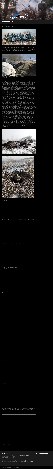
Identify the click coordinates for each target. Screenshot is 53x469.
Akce (5, 444)
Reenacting (9, 444)
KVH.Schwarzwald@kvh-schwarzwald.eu (45, 456)
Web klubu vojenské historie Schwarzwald (8, 22)
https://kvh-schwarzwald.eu (44, 457)
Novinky (7, 444)
